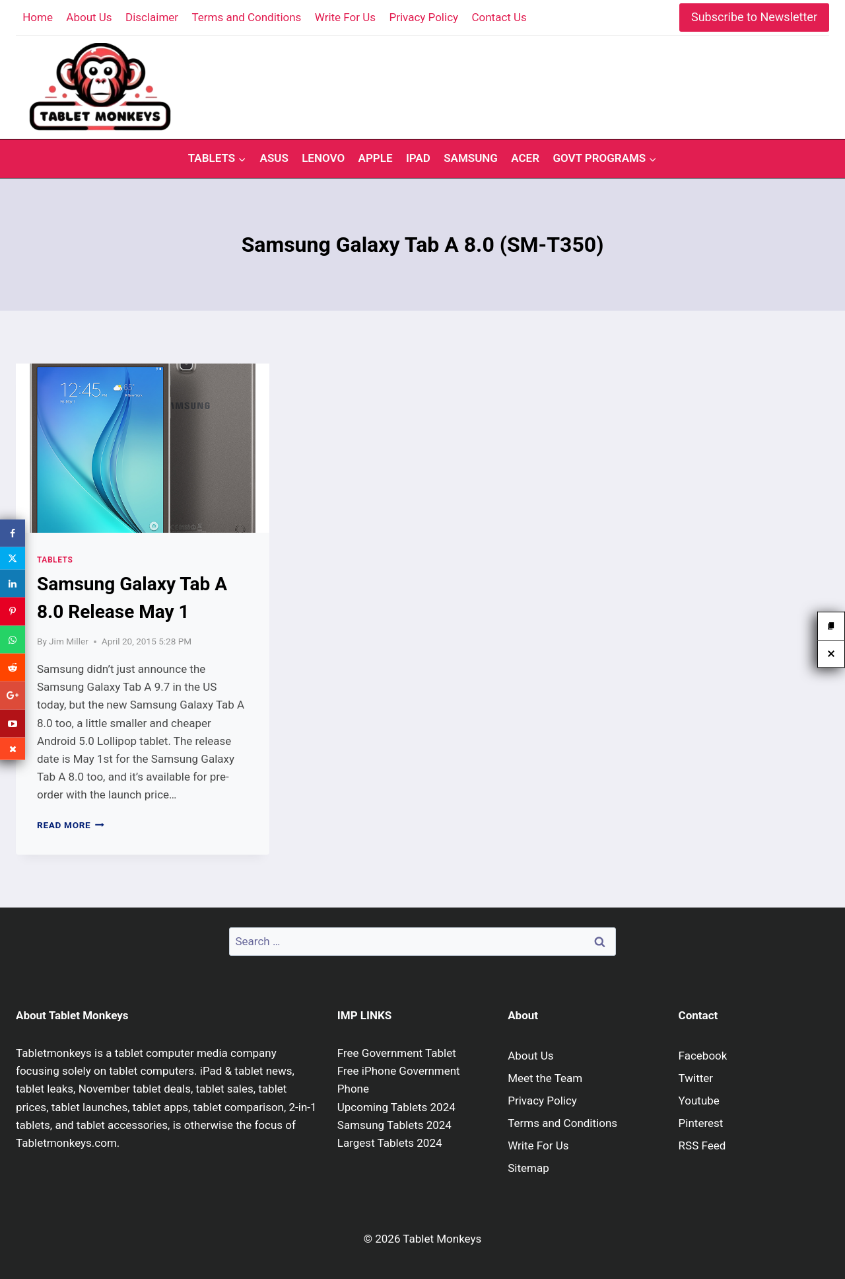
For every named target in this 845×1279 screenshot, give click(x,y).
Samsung (471, 158)
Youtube (699, 1100)
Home (37, 17)
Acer (525, 158)
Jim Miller (68, 641)
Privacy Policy (423, 17)
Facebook (703, 1055)
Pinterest (701, 1123)
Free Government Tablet (396, 1053)
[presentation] (142, 448)
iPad (418, 158)
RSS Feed (702, 1145)
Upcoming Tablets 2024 (396, 1107)
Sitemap (528, 1168)
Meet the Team (545, 1078)
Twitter (696, 1078)
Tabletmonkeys (54, 1053)
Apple (375, 158)
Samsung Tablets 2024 (394, 1125)
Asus (274, 158)
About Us (89, 17)
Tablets (55, 559)
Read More (70, 825)
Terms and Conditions (247, 17)
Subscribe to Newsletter (754, 17)
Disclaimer (151, 17)
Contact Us (498, 17)
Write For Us (345, 17)
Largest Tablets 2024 (389, 1142)
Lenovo (323, 158)
